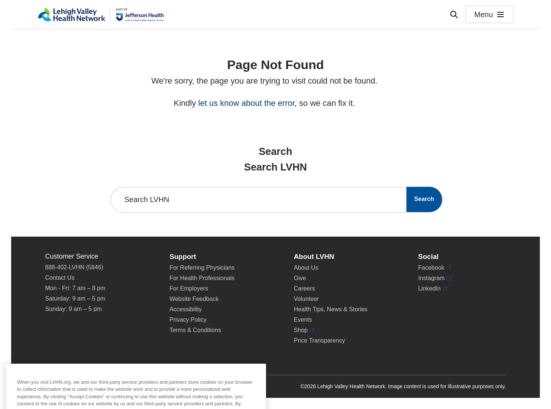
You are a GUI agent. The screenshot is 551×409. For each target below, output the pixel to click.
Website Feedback (193, 299)
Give (300, 278)
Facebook (434, 267)
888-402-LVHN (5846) (74, 267)
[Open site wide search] (454, 14)
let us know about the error (246, 103)
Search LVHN (146, 199)
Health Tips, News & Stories (330, 309)
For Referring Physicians (201, 267)
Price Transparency (319, 340)
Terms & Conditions (195, 330)
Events (303, 320)
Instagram (434, 278)
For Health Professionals (201, 278)
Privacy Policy (188, 320)
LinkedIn (432, 288)
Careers (304, 288)
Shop (304, 330)
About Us (306, 267)
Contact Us (60, 278)
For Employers (188, 288)
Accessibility (185, 309)
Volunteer (306, 299)
